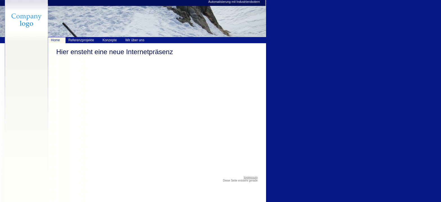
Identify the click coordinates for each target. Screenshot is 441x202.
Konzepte (109, 40)
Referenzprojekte (81, 40)
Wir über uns (134, 40)
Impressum (251, 177)
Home (55, 40)
